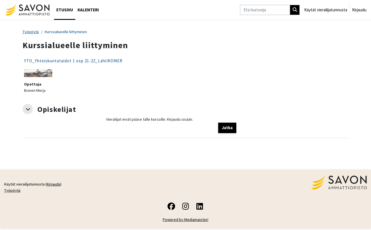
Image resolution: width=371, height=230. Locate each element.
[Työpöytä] (27, 10)
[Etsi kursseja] (265, 10)
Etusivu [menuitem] (64, 9)
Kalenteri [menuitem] (88, 9)
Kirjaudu (359, 9)
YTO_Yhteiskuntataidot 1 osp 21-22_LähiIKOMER (73, 61)
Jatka (227, 128)
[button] (28, 110)
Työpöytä (31, 32)
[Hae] (295, 10)
